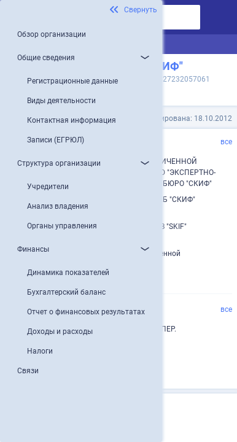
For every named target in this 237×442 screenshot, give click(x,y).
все (226, 142)
